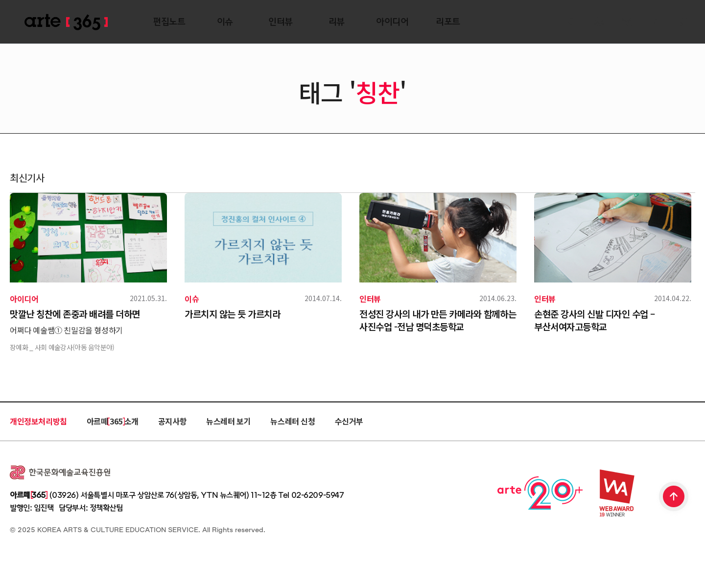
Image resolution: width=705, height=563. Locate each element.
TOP (674, 497)
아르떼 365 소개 (113, 421)
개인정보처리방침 (38, 421)
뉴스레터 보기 (228, 421)
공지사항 (172, 421)
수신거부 (349, 421)
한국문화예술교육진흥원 (60, 472)
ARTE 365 (66, 22)
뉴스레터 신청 (292, 421)
